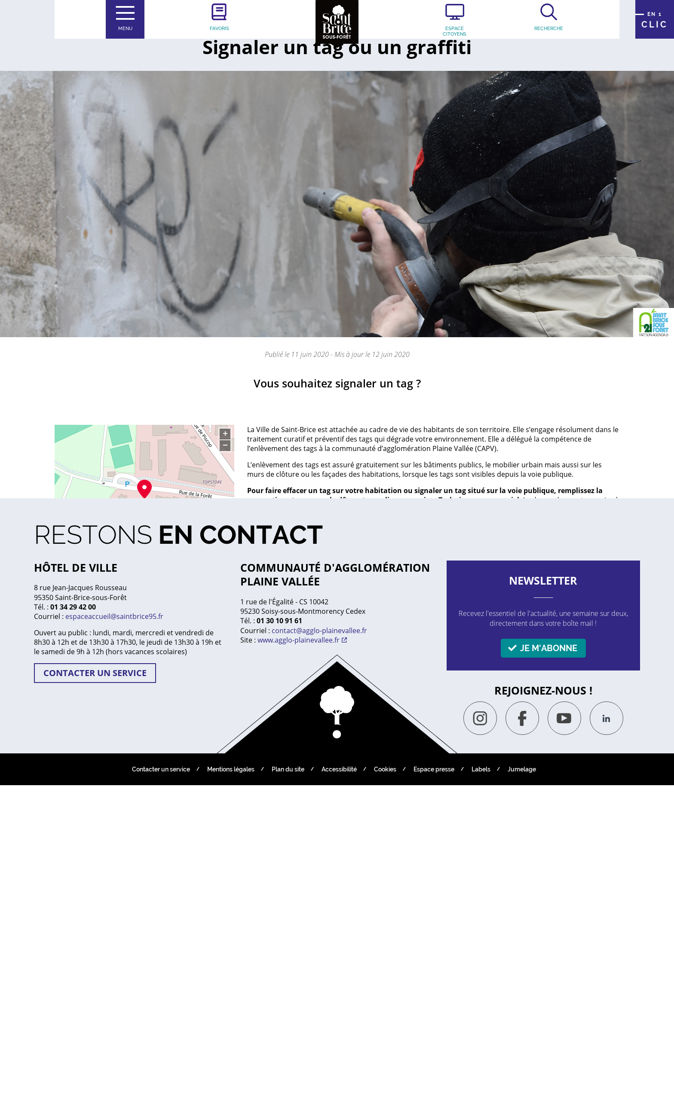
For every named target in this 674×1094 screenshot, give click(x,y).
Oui (549, 772)
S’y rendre (100, 542)
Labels (481, 1078)
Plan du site (288, 1078)
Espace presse (434, 1078)
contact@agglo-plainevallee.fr (319, 939)
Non (506, 772)
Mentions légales (230, 1078)
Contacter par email (103, 677)
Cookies (385, 1078)
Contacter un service (95, 981)
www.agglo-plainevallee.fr (298, 949)
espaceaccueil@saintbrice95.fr (114, 925)
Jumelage (522, 1078)
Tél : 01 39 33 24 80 (101, 657)
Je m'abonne (548, 957)
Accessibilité (339, 1078)
